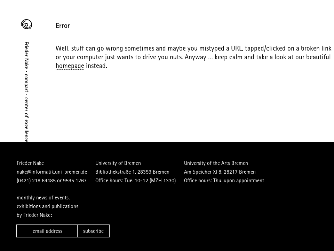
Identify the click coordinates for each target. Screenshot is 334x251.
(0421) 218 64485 (36, 180)
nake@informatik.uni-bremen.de (52, 171)
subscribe (93, 231)
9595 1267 (75, 180)
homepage (70, 65)
